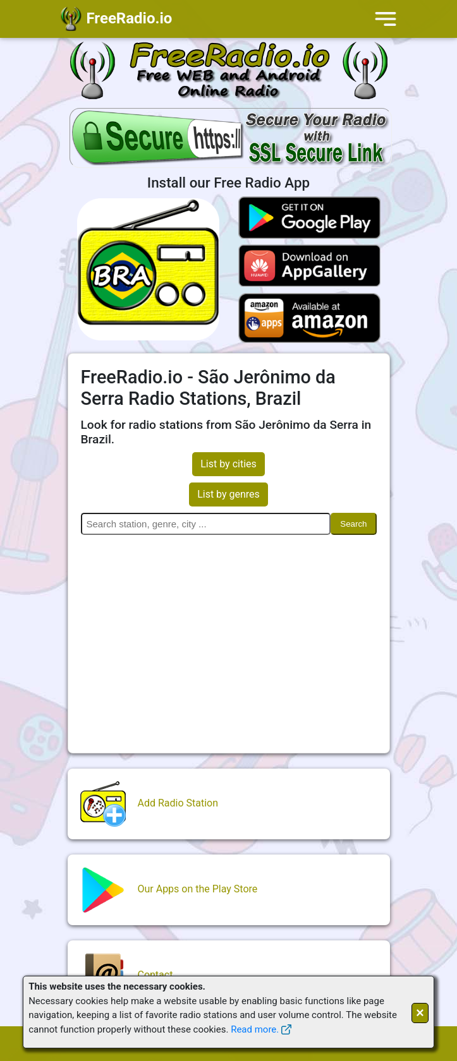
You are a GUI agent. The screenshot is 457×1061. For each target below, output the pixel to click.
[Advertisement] (229, 635)
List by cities (228, 464)
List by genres (228, 494)
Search (353, 524)
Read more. (255, 1029)
